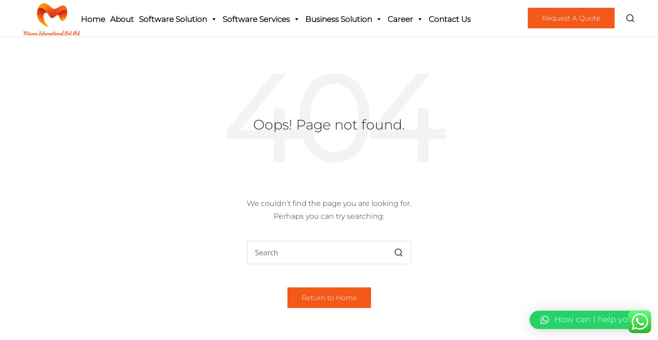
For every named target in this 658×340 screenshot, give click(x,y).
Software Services (261, 19)
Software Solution (178, 19)
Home (93, 19)
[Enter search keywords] (329, 252)
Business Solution (343, 19)
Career (405, 19)
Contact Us (450, 19)
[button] (571, 18)
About (122, 19)
